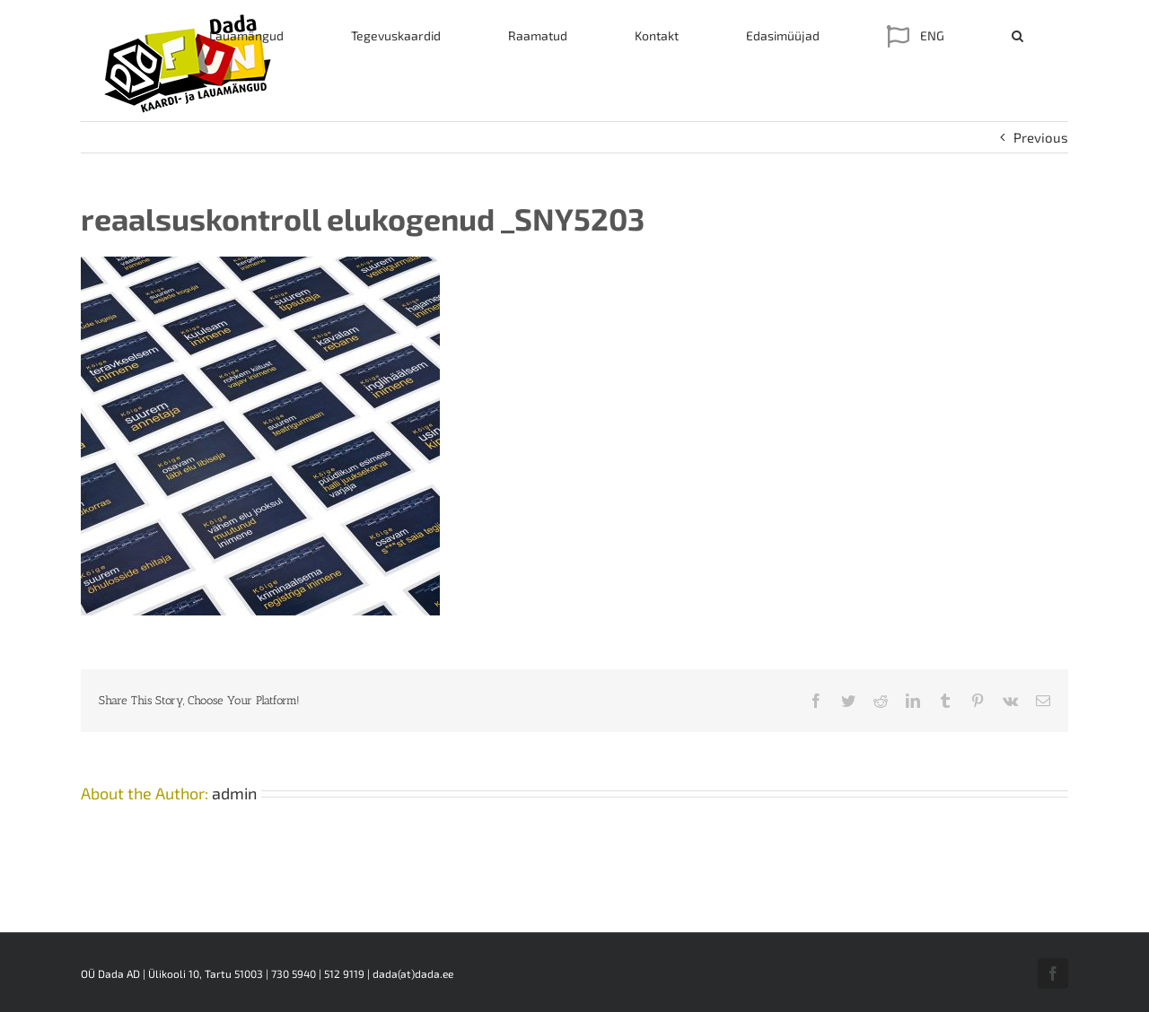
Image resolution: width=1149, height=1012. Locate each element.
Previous (1040, 137)
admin (234, 793)
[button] (1017, 36)
